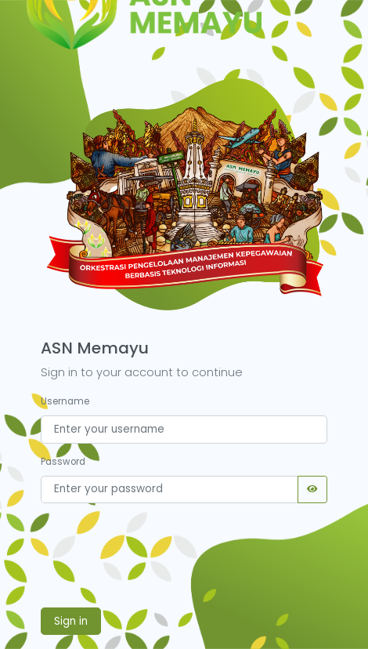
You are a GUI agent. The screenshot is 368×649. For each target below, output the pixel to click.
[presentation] (160, 551)
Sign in (71, 621)
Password (63, 461)
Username (65, 401)
